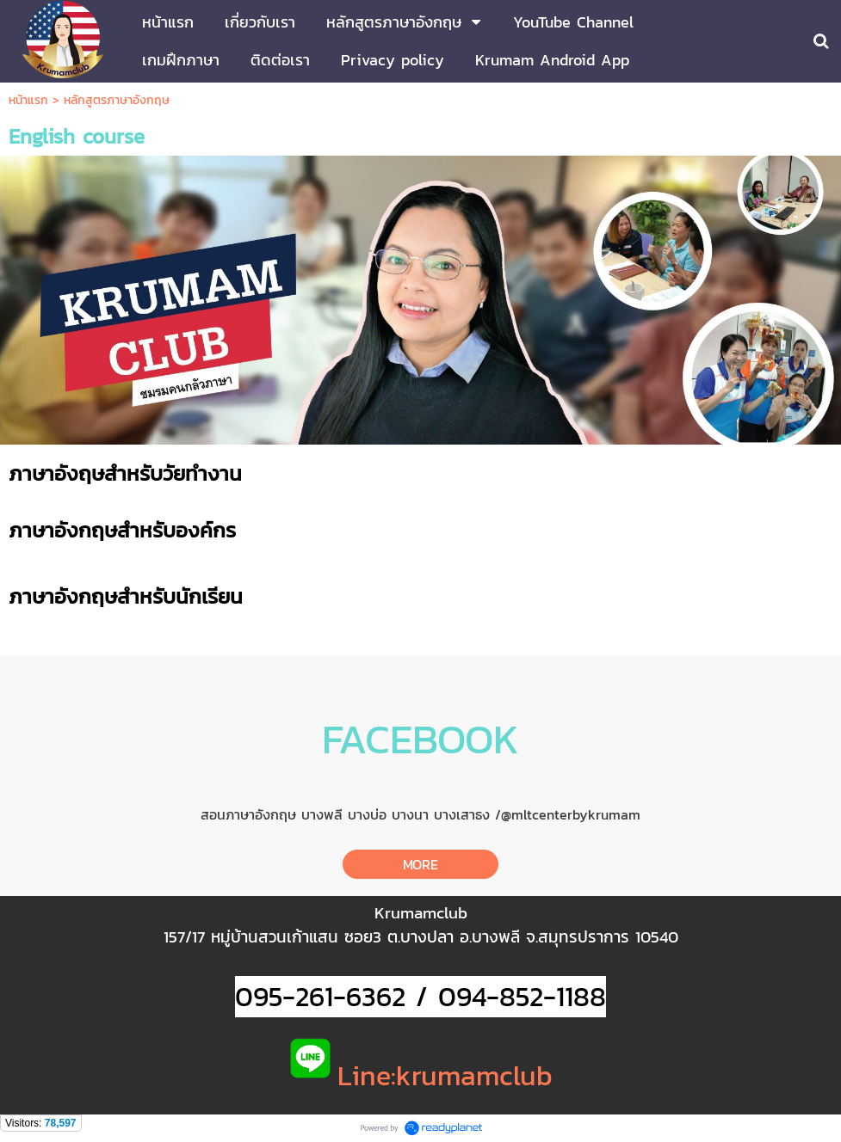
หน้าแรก (28, 100)
